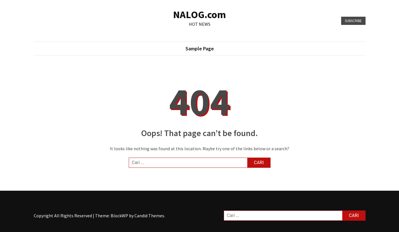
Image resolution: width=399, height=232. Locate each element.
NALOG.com (199, 14)
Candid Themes (149, 215)
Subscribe (353, 20)
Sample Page (199, 48)
